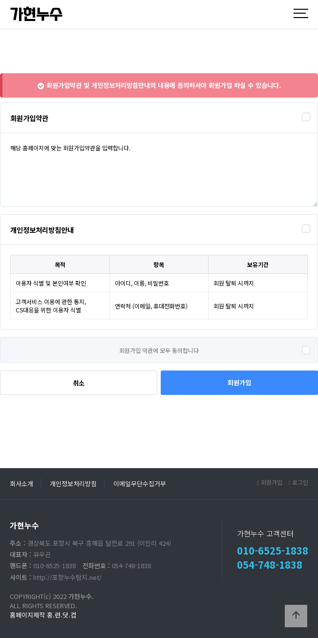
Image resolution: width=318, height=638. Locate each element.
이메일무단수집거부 (139, 483)
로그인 (298, 482)
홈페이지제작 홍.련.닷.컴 (43, 614)
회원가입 (239, 382)
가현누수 (36, 14)
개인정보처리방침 (73, 483)
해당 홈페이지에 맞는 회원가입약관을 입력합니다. (159, 169)
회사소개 (21, 483)
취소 (79, 383)
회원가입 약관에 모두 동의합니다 (159, 350)
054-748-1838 (269, 564)
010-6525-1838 (272, 550)
